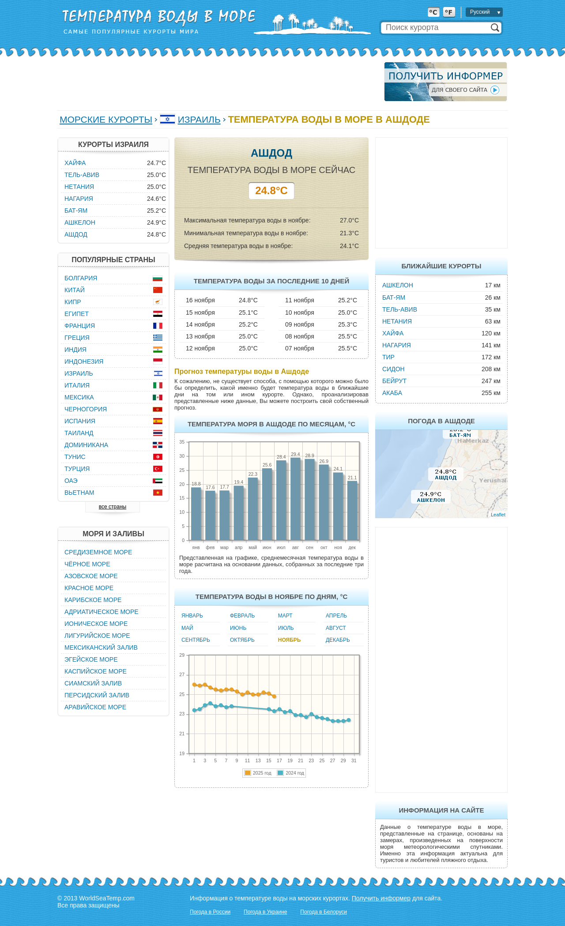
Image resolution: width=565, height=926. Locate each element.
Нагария (396, 345)
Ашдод (75, 234)
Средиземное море (98, 552)
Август (336, 628)
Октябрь (242, 640)
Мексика (79, 397)
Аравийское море (95, 707)
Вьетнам (79, 492)
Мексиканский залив (101, 647)
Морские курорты (106, 119)
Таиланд (79, 433)
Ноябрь (289, 640)
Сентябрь (195, 640)
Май (187, 628)
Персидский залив (96, 695)
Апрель (336, 616)
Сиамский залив (93, 683)
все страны (112, 507)
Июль (286, 628)
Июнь (238, 628)
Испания (79, 421)
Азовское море (91, 576)
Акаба (392, 392)
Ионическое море (96, 623)
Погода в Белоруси (323, 912)
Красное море (88, 587)
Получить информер (381, 898)
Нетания (397, 321)
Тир (388, 357)
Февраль (242, 616)
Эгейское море (91, 659)
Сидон (393, 369)
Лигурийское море (97, 635)
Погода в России (210, 912)
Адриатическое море (101, 611)
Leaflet (498, 514)
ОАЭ (71, 480)
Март (285, 616)
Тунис (75, 456)
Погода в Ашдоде (441, 421)
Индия (75, 349)
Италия (77, 385)
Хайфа (392, 333)
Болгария (80, 278)
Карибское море (92, 599)
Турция (77, 468)
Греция (77, 337)
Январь (192, 616)
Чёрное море (87, 564)
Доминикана (86, 444)
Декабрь (338, 640)
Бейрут (394, 380)
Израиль (199, 119)
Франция (79, 325)
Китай (74, 290)
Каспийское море (95, 671)
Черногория (85, 409)
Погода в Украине (265, 912)
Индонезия (83, 361)
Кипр (72, 301)
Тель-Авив (399, 309)
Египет (76, 313)
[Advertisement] (218, 82)
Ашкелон (397, 285)
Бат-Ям (393, 297)
